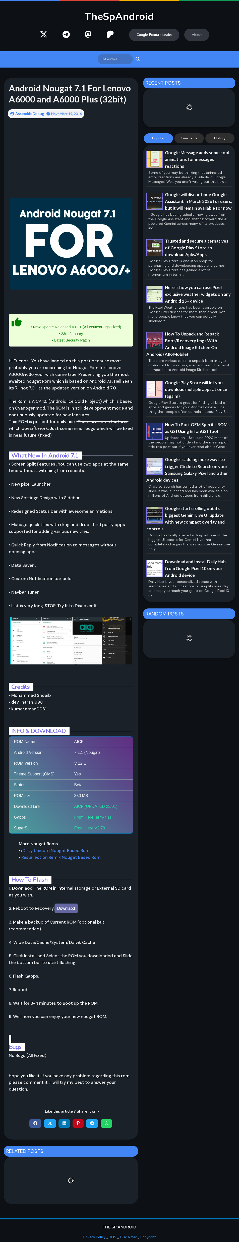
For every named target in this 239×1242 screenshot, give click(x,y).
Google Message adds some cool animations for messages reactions (197, 159)
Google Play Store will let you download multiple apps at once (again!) (196, 389)
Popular (158, 138)
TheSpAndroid (119, 16)
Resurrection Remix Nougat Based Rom (61, 857)
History (219, 138)
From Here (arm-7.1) (92, 817)
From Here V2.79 (89, 828)
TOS (112, 1237)
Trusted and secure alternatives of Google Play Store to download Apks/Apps (196, 247)
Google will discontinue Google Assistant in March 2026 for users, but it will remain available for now (198, 201)
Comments (189, 138)
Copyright (148, 1237)
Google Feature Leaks (154, 34)
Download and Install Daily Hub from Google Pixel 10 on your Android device (195, 568)
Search (137, 59)
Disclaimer (128, 1237)
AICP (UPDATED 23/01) (95, 806)
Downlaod (66, 908)
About (197, 34)
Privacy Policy (94, 1237)
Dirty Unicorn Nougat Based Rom (56, 850)
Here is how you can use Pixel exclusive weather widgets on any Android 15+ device (198, 294)
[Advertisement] (71, 162)
